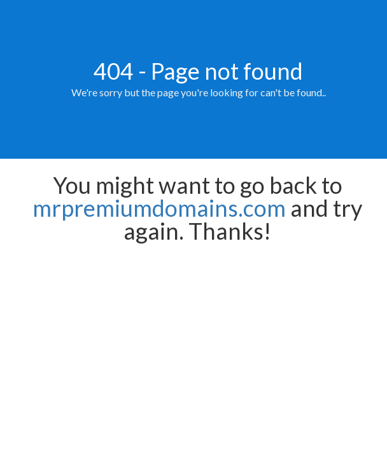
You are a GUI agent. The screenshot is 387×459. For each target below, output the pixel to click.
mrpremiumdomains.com (159, 208)
